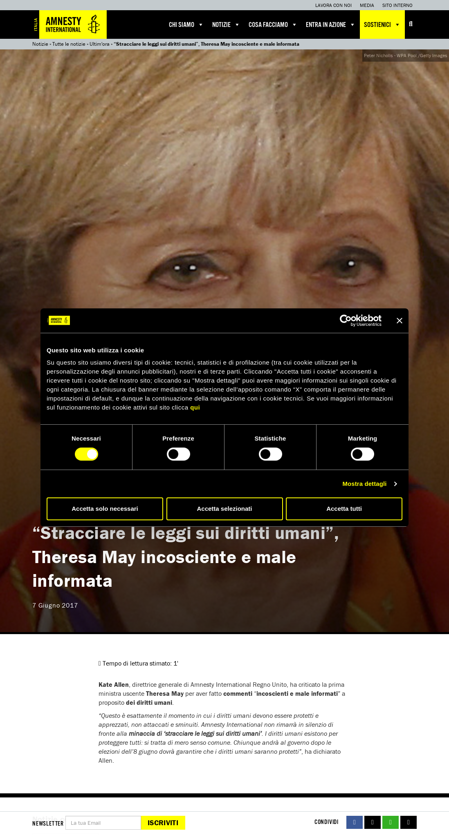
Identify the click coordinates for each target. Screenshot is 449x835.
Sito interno (397, 5)
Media (367, 5)
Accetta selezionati (224, 508)
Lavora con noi (333, 5)
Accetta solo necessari (105, 508)
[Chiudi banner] (399, 320)
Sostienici (382, 24)
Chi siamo (186, 24)
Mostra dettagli (364, 483)
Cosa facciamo (273, 24)
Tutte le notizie (68, 43)
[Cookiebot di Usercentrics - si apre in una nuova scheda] (346, 320)
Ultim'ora (100, 43)
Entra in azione (331, 24)
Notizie (226, 24)
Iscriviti (163, 822)
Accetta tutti (344, 508)
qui (195, 407)
